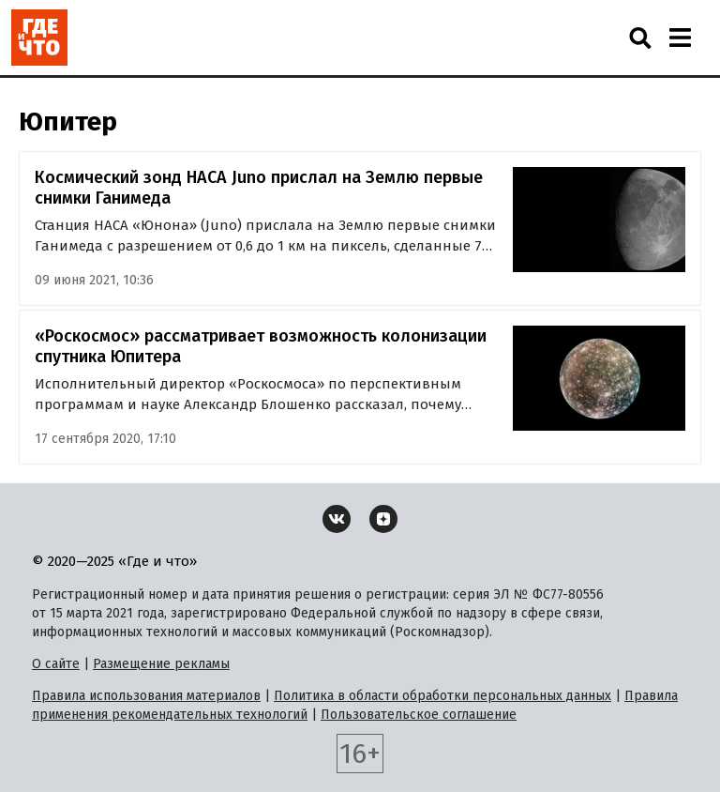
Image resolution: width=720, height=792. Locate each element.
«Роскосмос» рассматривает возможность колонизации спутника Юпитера (261, 347)
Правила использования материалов (146, 696)
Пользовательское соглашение (419, 715)
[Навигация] (679, 38)
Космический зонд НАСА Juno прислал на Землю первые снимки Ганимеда (259, 188)
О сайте (56, 664)
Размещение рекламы (161, 664)
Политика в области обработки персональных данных (442, 696)
